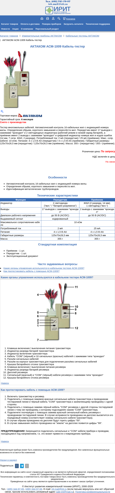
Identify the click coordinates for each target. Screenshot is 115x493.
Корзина (70, 18)
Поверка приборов (51, 24)
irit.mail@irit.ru (58, 4)
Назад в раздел (8, 460)
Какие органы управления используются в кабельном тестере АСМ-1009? (43, 268)
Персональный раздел (47, 29)
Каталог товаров (9, 24)
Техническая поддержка (98, 24)
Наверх (5, 383)
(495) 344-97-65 (15, 489)
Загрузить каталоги (73, 24)
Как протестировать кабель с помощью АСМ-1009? (31, 271)
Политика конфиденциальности (92, 491)
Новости (5, 29)
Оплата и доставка (30, 24)
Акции (15, 29)
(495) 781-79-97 (61, 1)
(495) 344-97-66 (33, 489)
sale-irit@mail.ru (64, 491)
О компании (27, 29)
